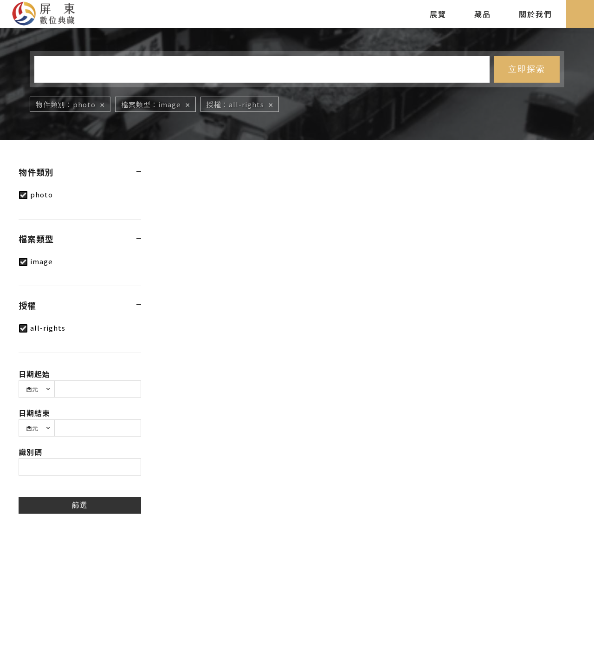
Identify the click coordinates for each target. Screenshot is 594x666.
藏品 (482, 14)
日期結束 (34, 412)
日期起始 (34, 373)
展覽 (438, 14)
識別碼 (30, 451)
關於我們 (535, 14)
